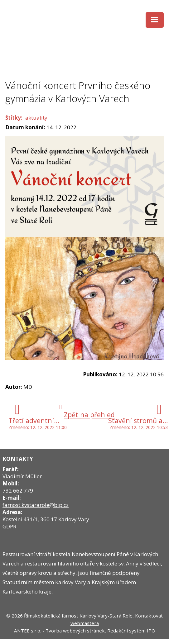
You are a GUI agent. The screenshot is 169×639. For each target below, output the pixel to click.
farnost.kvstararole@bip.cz (35, 504)
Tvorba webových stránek (75, 630)
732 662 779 (17, 490)
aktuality (36, 117)
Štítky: (13, 117)
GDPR (9, 526)
